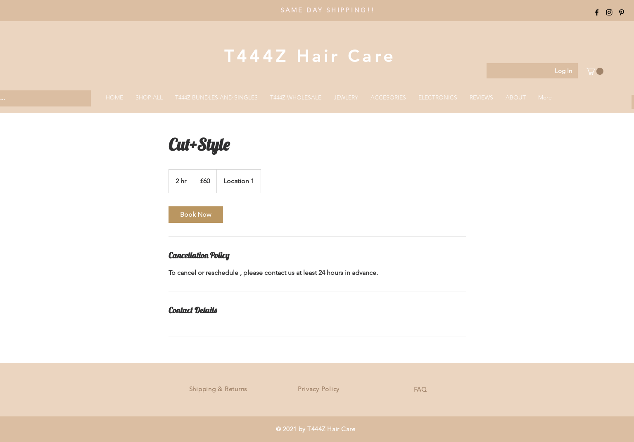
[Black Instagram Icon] (609, 12)
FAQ (420, 389)
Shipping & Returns (218, 389)
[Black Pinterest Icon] (621, 12)
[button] (594, 71)
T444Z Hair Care (310, 55)
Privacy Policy (319, 389)
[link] (196, 214)
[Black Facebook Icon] (597, 12)
